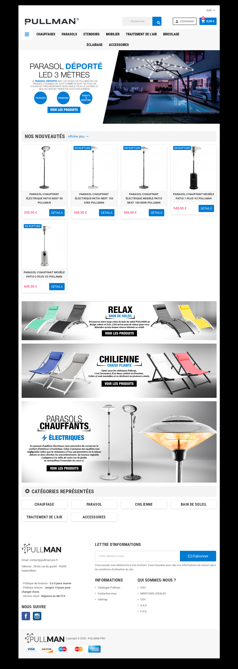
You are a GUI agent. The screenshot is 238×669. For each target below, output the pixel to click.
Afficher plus (78, 136)
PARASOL (94, 504)
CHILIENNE (144, 504)
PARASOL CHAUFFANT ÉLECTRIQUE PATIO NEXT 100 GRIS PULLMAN (94, 198)
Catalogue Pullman (109, 587)
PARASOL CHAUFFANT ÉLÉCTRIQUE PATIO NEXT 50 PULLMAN (44, 198)
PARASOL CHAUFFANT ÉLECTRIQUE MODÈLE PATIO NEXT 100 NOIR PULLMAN (144, 198)
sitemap (102, 599)
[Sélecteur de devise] (211, 10)
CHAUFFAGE (44, 504)
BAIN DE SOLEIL (194, 504)
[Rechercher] (141, 21)
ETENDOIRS (92, 34)
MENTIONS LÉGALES (153, 593)
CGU (143, 587)
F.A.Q (143, 611)
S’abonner (198, 556)
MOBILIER (113, 34)
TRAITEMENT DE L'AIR (141, 34)
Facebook (26, 616)
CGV (143, 599)
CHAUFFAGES (45, 34)
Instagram (37, 616)
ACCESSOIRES (119, 45)
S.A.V (143, 605)
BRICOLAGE (171, 34)
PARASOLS (69, 34)
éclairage (194, 34)
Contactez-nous (107, 593)
